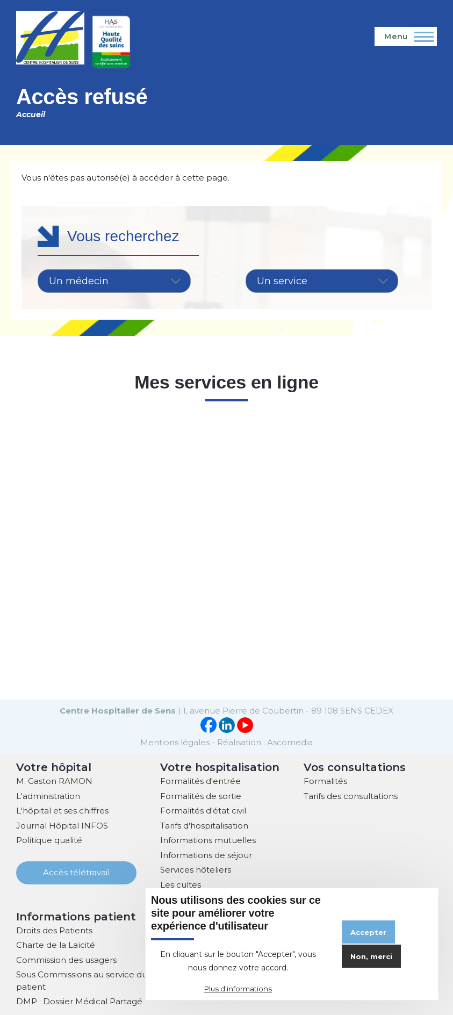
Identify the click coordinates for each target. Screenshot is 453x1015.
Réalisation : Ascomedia (265, 741)
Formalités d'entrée (200, 780)
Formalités (325, 780)
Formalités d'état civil (203, 809)
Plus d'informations (238, 988)
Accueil (30, 114)
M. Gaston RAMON (54, 780)
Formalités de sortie (200, 795)
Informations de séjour (206, 854)
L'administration (48, 795)
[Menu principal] (406, 36)
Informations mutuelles (208, 839)
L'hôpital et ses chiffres (62, 809)
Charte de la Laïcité (55, 944)
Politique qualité (49, 839)
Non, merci (371, 956)
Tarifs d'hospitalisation (204, 824)
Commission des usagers (66, 959)
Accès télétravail (76, 871)
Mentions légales (175, 741)
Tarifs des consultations (351, 795)
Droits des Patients (54, 929)
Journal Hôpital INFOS (62, 824)
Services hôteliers (195, 868)
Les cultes (180, 884)
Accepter (368, 932)
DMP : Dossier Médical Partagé (79, 1000)
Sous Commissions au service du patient (81, 979)
